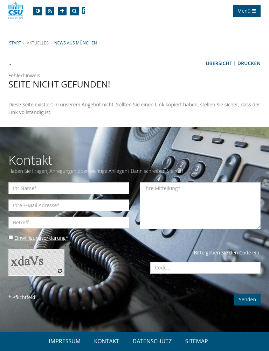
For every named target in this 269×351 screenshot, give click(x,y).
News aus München (75, 42)
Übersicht (219, 63)
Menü (246, 10)
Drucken (249, 63)
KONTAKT (106, 341)
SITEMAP (196, 341)
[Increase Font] (62, 11)
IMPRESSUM (65, 341)
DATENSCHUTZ (152, 341)
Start (15, 42)
